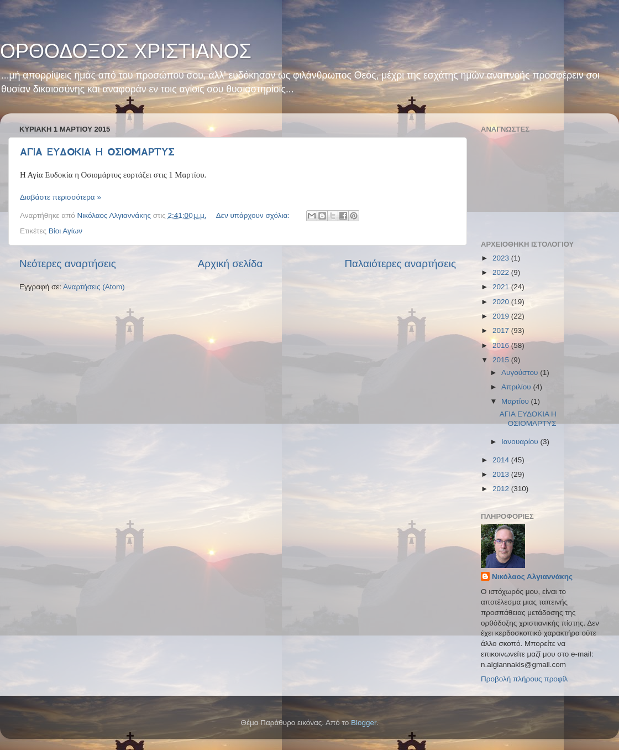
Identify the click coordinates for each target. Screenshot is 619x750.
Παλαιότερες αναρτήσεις (400, 263)
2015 (501, 360)
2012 (501, 489)
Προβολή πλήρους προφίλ (524, 679)
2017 (501, 330)
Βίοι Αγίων (65, 231)
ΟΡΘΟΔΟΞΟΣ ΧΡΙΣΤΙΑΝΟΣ (125, 51)
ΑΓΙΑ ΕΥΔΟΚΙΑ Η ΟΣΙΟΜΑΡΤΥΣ (97, 152)
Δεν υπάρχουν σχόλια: (254, 215)
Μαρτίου (516, 401)
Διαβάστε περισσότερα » (60, 197)
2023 (501, 258)
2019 (501, 316)
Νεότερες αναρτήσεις (67, 263)
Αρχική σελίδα (230, 263)
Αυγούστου (520, 372)
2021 (501, 287)
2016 (501, 345)
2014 (501, 460)
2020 (501, 302)
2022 (501, 272)
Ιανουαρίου (520, 442)
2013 (501, 474)
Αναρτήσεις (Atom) (94, 287)
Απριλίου (517, 387)
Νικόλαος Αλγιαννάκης (532, 576)
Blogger (363, 722)
